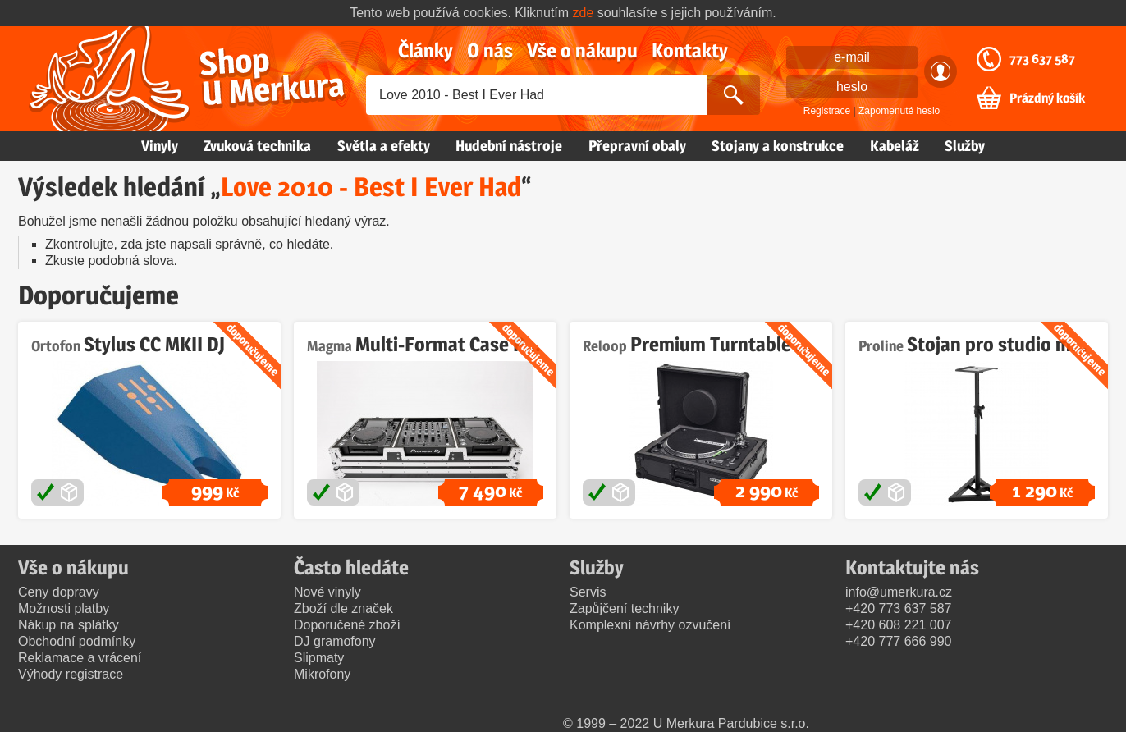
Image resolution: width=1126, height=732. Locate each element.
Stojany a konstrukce (778, 145)
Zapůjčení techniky (624, 608)
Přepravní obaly (637, 145)
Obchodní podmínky (76, 641)
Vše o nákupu (582, 50)
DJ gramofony (335, 641)
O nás (490, 50)
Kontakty (690, 50)
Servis (588, 592)
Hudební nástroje (508, 145)
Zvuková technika (257, 145)
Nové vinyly (327, 592)
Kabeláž (894, 145)
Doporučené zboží (347, 625)
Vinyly (159, 145)
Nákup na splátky (68, 625)
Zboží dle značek (343, 608)
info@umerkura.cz (898, 592)
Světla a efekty (383, 145)
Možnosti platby (63, 608)
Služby (965, 145)
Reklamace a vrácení (79, 658)
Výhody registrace (70, 674)
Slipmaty (319, 658)
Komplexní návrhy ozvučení (650, 625)
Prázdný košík (1047, 98)
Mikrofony (322, 674)
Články (425, 50)
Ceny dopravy (58, 592)
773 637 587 (1042, 59)
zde (583, 13)
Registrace (826, 111)
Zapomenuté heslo (899, 111)
